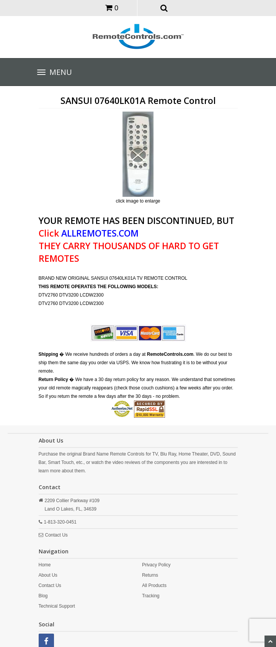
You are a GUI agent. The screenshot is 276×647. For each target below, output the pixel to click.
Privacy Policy (156, 565)
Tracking (151, 595)
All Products (154, 585)
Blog (43, 595)
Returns (150, 575)
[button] (164, 7)
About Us (48, 575)
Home (45, 565)
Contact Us (56, 535)
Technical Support (57, 606)
